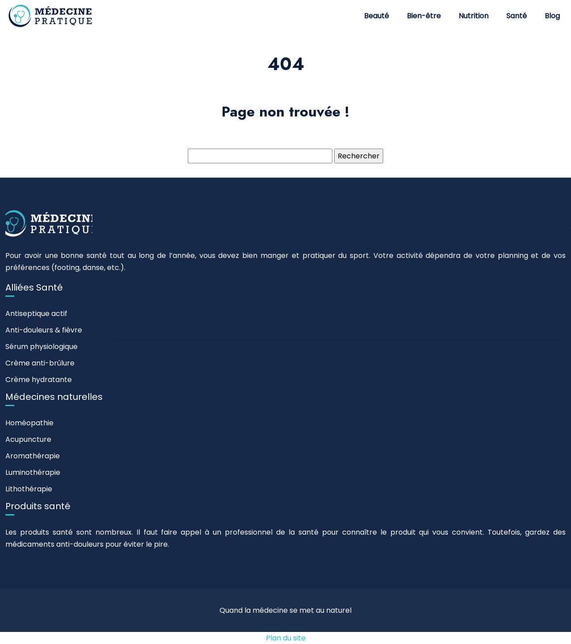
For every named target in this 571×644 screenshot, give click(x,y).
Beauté (376, 16)
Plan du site (286, 638)
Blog (552, 16)
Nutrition (473, 16)
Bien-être (424, 16)
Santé (516, 16)
